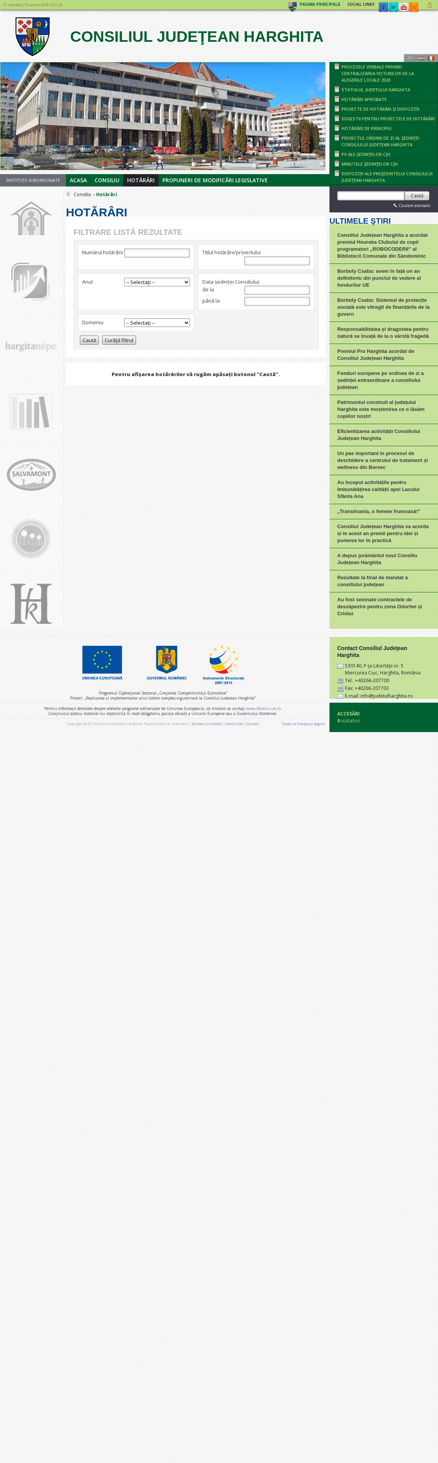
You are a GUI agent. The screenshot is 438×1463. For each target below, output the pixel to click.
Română (431, 58)
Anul (87, 281)
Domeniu (92, 322)
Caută (89, 340)
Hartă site (234, 1438)
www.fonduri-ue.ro (263, 1422)
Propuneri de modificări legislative (215, 180)
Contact (253, 1438)
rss (414, 7)
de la (256, 290)
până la (256, 301)
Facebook (383, 7)
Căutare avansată (410, 205)
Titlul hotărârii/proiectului (231, 252)
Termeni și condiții (206, 1438)
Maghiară (421, 58)
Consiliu (107, 180)
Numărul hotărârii (102, 252)
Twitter (393, 7)
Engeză (411, 58)
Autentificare (430, 4)
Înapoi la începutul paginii (304, 1438)
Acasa (78, 180)
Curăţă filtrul (119, 340)
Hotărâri (141, 180)
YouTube (403, 7)
